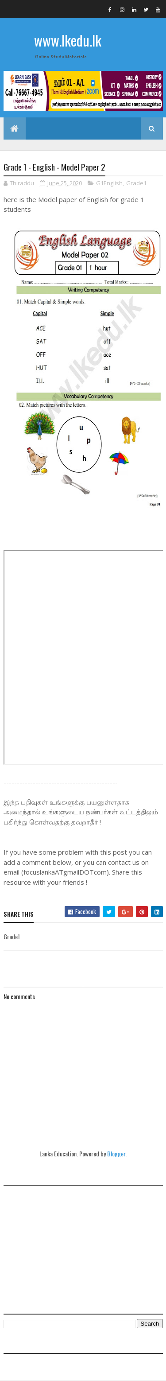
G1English (109, 183)
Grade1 (136, 183)
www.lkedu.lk (67, 40)
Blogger (116, 1153)
